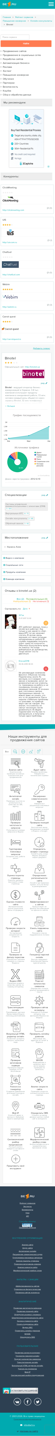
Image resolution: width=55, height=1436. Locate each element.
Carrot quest (9, 316)
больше (10, 406)
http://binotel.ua (32, 367)
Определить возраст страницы (27, 1315)
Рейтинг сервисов (24, 17)
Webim (6, 284)
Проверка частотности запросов (27, 1308)
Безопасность (9, 86)
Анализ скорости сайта (27, 1267)
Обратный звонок (17, 523)
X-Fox (21, 615)
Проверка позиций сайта (27, 1311)
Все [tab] (7, 751)
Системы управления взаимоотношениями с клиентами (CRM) (25, 506)
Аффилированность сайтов (27, 1286)
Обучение (7, 78)
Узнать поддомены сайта (27, 1324)
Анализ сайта (27, 1245)
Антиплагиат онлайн (27, 1251)
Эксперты (27, 1206)
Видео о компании (13, 558)
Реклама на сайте (27, 1431)
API (27, 1216)
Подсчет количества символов (27, 1359)
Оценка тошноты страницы (27, 1261)
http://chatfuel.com (11, 274)
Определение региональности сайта (27, 1318)
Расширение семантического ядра (27, 1254)
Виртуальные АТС (17, 513)
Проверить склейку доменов (27, 1331)
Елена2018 (24, 661)
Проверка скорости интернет (27, 1353)
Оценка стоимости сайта (27, 1321)
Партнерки (8, 82)
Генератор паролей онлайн (27, 1356)
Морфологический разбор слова (27, 1271)
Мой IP (27, 1372)
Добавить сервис (41, 348)
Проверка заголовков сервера (27, 1264)
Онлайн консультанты (41, 21)
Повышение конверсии (14, 21)
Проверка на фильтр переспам (27, 1289)
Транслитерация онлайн (27, 1362)
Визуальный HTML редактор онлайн (27, 1366)
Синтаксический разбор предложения (27, 1375)
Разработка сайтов (12, 59)
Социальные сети (13, 565)
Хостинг (6, 71)
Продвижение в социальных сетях (21, 55)
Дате (26, 609)
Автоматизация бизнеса (15, 63)
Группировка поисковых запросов (27, 1258)
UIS (4, 219)
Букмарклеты (27, 1210)
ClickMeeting (9, 187)
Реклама (6, 67)
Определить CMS (27, 1337)
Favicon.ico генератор (27, 1369)
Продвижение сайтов (13, 51)
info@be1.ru (27, 1425)
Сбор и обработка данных (16, 94)
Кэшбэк (6, 90)
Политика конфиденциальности (27, 1419)
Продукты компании (14, 572)
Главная (7, 17)
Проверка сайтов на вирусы (27, 1293)
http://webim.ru (9, 307)
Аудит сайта (27, 1248)
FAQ (27, 1213)
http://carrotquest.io (11, 339)
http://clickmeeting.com (13, 210)
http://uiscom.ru (9, 242)
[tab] (15, 752)
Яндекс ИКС (27, 1327)
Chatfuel (7, 252)
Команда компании (13, 579)
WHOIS (27, 1334)
